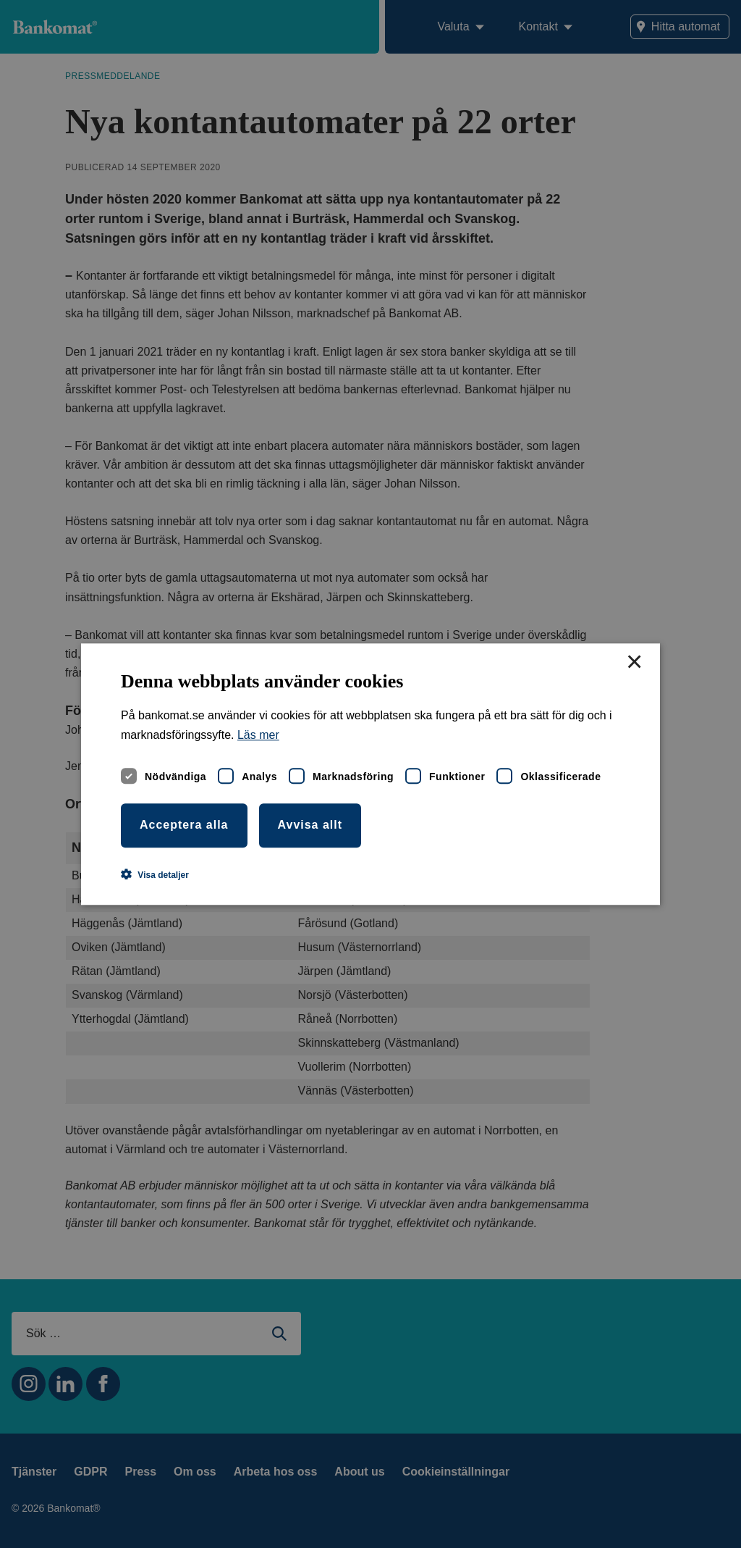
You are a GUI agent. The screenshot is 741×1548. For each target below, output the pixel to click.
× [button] (634, 663)
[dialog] (370, 774)
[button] (155, 874)
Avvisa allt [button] (310, 825)
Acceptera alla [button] (184, 825)
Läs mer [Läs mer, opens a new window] (258, 735)
